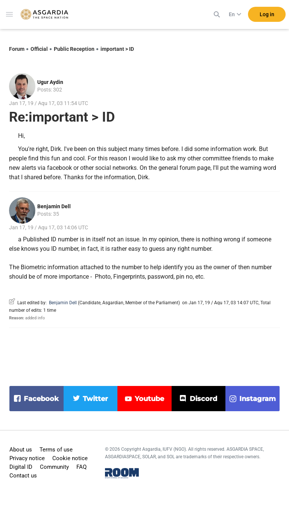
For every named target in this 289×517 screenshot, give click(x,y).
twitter (95, 399)
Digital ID (20, 467)
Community (54, 467)
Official (39, 49)
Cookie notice (70, 458)
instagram (257, 399)
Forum (16, 49)
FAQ (81, 467)
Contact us (23, 475)
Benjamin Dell (54, 206)
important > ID (117, 49)
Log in (267, 15)
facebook (41, 399)
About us (20, 449)
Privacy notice (27, 458)
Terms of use (56, 449)
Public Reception (74, 49)
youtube (149, 399)
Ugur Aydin (50, 82)
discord (203, 399)
